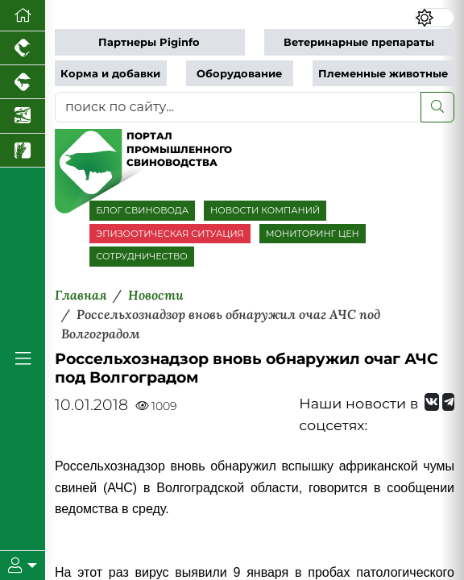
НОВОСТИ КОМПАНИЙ (265, 210)
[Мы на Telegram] (448, 402)
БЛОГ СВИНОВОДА (142, 210)
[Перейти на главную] (22, 15)
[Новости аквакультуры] (22, 116)
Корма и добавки (110, 74)
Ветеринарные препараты (359, 42)
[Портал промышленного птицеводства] (22, 48)
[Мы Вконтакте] (432, 402)
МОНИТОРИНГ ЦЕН (312, 233)
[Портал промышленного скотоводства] (22, 82)
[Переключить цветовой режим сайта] (434, 17)
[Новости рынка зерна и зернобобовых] (22, 151)
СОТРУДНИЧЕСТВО (142, 256)
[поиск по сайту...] (238, 107)
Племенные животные (383, 74)
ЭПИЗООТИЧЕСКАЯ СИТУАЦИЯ (169, 233)
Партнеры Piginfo (149, 42)
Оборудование (239, 74)
